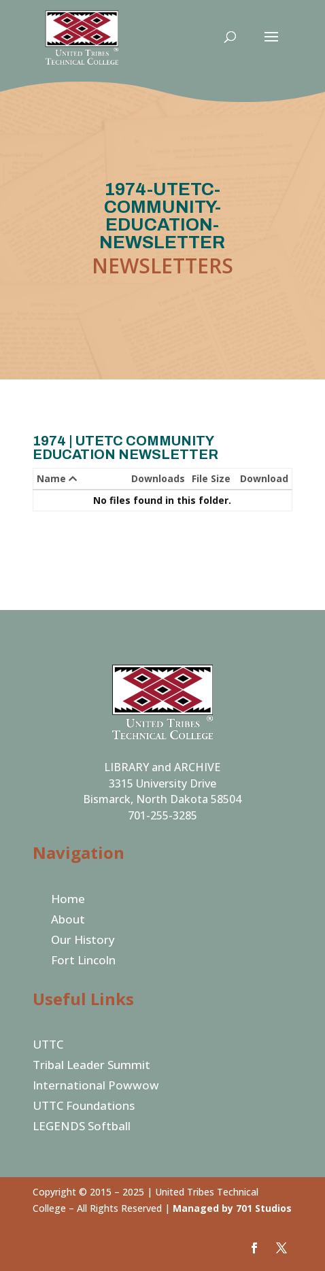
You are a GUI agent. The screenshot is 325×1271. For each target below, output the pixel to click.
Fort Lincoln (83, 961)
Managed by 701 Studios (232, 1208)
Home (68, 900)
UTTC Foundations (84, 1107)
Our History (83, 941)
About (68, 921)
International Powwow (96, 1087)
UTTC (48, 1046)
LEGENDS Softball (82, 1127)
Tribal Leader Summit (91, 1066)
